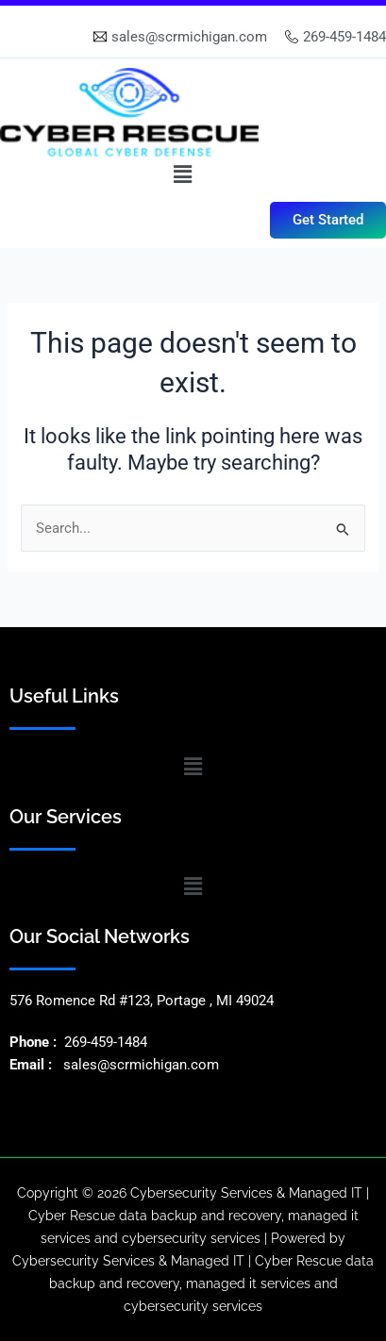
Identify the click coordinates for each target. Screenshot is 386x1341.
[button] (182, 174)
